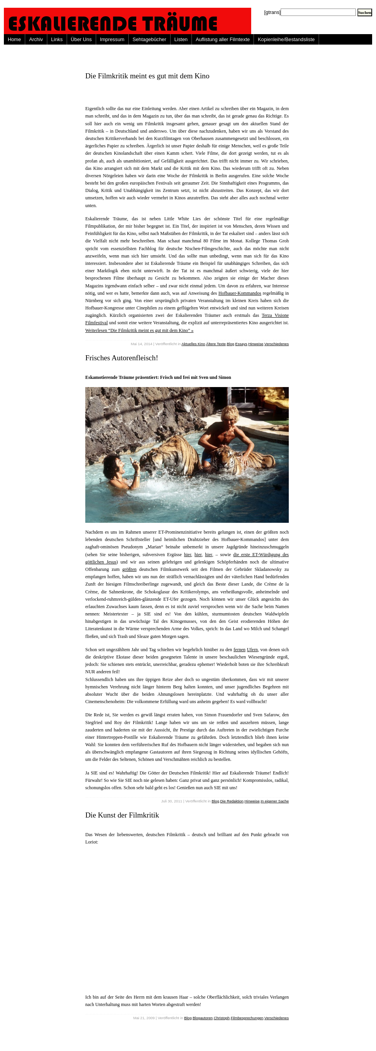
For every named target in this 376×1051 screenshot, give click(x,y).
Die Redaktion (231, 801)
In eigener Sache (274, 801)
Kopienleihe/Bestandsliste (286, 39)
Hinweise (255, 344)
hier (187, 554)
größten (129, 569)
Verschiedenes (276, 344)
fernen (240, 649)
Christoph (221, 1018)
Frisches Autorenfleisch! (121, 358)
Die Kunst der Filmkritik (122, 815)
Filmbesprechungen (247, 1018)
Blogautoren (203, 1018)
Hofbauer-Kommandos (240, 293)
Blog (230, 344)
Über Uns (81, 39)
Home (14, 39)
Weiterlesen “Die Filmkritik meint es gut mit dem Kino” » (139, 330)
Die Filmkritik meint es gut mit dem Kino (147, 76)
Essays (241, 344)
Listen (181, 39)
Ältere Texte (216, 344)
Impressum (112, 39)
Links (57, 39)
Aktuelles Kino (193, 344)
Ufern (252, 649)
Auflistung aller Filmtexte (223, 39)
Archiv (36, 39)
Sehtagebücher (149, 39)
